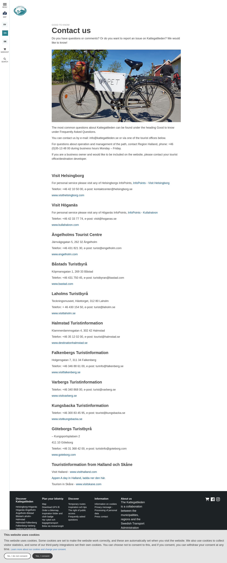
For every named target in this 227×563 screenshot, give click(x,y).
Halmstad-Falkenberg (26, 522)
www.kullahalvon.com (65, 224)
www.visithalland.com (83, 471)
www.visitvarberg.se (64, 395)
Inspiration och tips (77, 507)
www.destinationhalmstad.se (69, 342)
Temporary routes (76, 504)
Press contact (101, 516)
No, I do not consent (17, 556)
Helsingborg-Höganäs (26, 507)
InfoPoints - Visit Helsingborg (151, 183)
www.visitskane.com (88, 484)
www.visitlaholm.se (64, 313)
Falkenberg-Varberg (25, 525)
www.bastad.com (62, 283)
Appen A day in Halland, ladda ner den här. (78, 478)
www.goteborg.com (64, 454)
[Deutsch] (5, 41)
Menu (4, 7)
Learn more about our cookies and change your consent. (38, 549)
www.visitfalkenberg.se (66, 372)
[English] (5, 33)
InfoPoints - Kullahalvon (143, 212)
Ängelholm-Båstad (25, 513)
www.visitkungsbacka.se (67, 419)
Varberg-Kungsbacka (26, 529)
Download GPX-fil (51, 507)
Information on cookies (106, 504)
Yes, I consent (42, 556)
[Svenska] (5, 24)
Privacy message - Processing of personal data (106, 510)
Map (44, 504)
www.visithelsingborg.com (68, 195)
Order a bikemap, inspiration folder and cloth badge (52, 513)
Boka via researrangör (53, 526)
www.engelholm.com (65, 254)
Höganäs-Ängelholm (26, 510)
